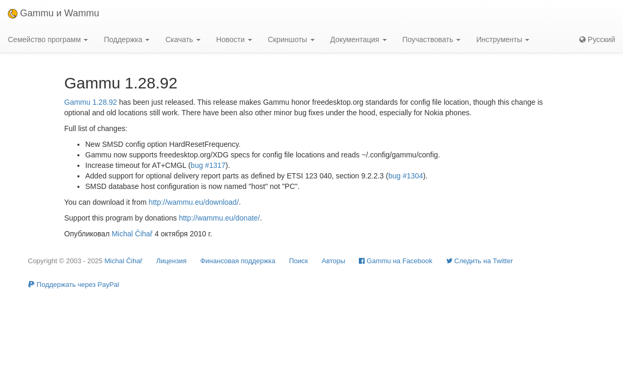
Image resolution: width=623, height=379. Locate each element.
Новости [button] (234, 39)
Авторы (333, 261)
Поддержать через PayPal (73, 284)
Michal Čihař (132, 234)
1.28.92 (105, 102)
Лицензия (171, 261)
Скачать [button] (182, 39)
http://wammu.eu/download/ (194, 202)
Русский (597, 39)
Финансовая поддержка (237, 261)
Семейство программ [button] (48, 39)
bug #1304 (405, 176)
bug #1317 (207, 165)
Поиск (298, 261)
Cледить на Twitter (479, 261)
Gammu (77, 102)
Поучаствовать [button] (432, 39)
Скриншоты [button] (291, 39)
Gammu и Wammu (53, 13)
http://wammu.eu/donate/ (219, 218)
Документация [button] (358, 39)
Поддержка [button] (126, 39)
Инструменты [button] (502, 39)
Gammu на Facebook (396, 261)
